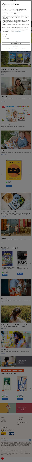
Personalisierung (6, 38)
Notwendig (5, 34)
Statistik (5, 36)
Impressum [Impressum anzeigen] (23, 48)
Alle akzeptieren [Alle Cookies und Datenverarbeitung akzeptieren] (16, 41)
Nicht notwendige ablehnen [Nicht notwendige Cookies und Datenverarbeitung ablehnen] (16, 43)
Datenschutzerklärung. (18, 31)
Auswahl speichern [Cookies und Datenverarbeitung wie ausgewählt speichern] (16, 45)
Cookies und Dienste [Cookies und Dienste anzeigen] (9, 48)
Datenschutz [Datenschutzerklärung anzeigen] (17, 48)
